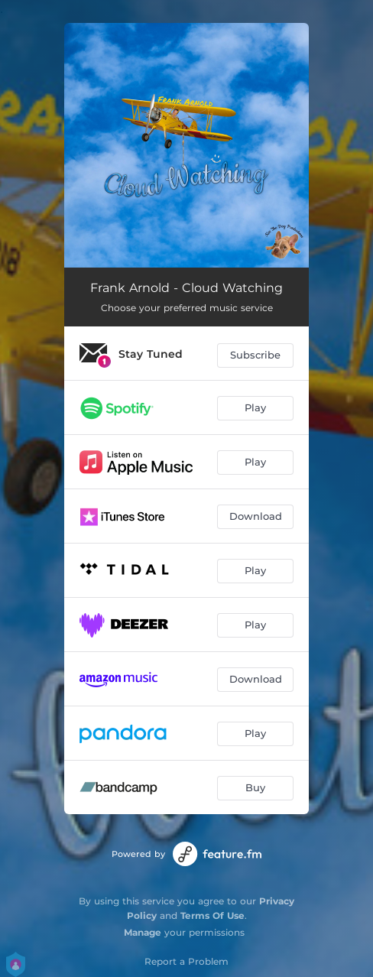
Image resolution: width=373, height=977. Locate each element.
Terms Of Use (212, 915)
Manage (142, 932)
